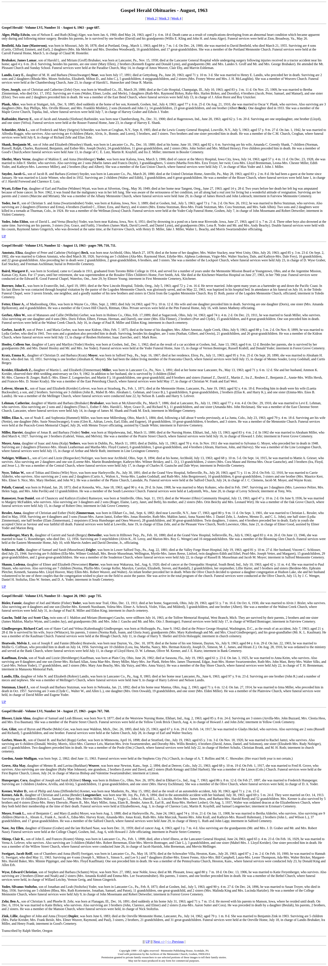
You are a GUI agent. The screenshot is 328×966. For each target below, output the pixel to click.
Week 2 (152, 18)
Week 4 (176, 18)
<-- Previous (175, 941)
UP (4, 236)
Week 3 (164, 18)
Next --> (159, 941)
